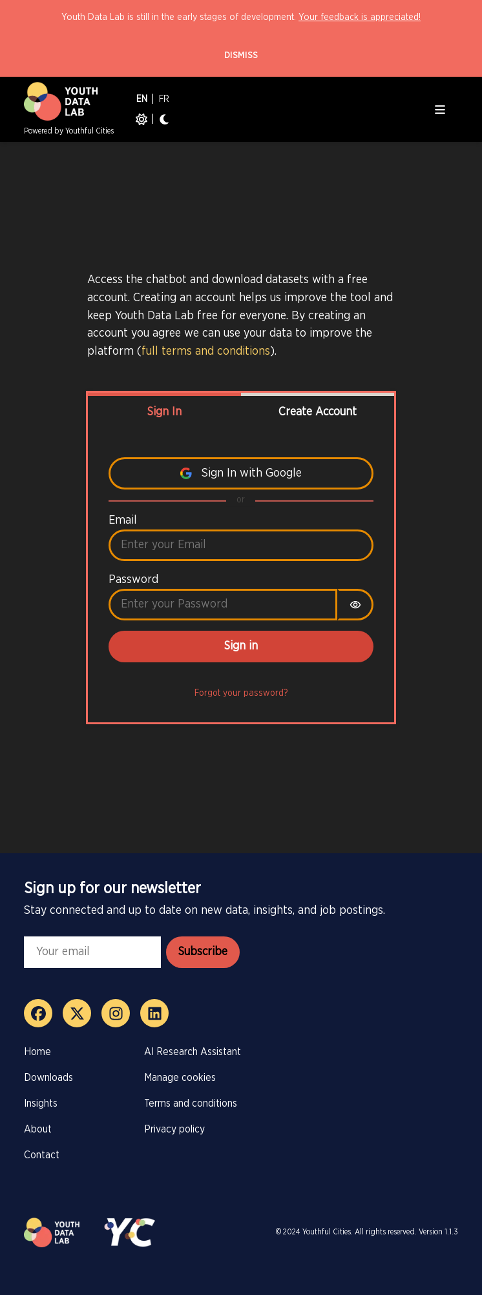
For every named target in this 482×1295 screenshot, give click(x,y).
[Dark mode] (164, 119)
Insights (41, 1103)
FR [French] (164, 99)
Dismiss (241, 55)
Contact (41, 1155)
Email (123, 520)
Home (37, 1052)
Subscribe (202, 952)
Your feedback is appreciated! (360, 17)
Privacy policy (174, 1129)
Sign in (241, 646)
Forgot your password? (241, 693)
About (38, 1129)
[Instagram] (115, 1013)
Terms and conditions (190, 1103)
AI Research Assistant (192, 1052)
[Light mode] (141, 119)
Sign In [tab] (164, 412)
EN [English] (141, 99)
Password (133, 580)
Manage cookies (180, 1078)
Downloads (48, 1078)
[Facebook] (38, 1013)
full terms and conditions (205, 351)
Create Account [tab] (317, 412)
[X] (77, 1013)
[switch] (355, 604)
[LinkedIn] (154, 1013)
